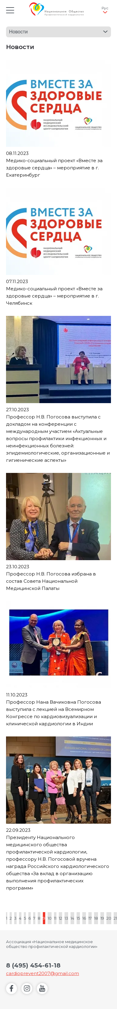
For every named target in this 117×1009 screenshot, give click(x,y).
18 (96, 918)
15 (78, 918)
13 (66, 918)
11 (55, 918)
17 (90, 918)
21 (115, 918)
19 (102, 918)
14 (72, 918)
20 (108, 918)
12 (60, 918)
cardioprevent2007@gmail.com (42, 973)
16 (84, 918)
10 (50, 918)
